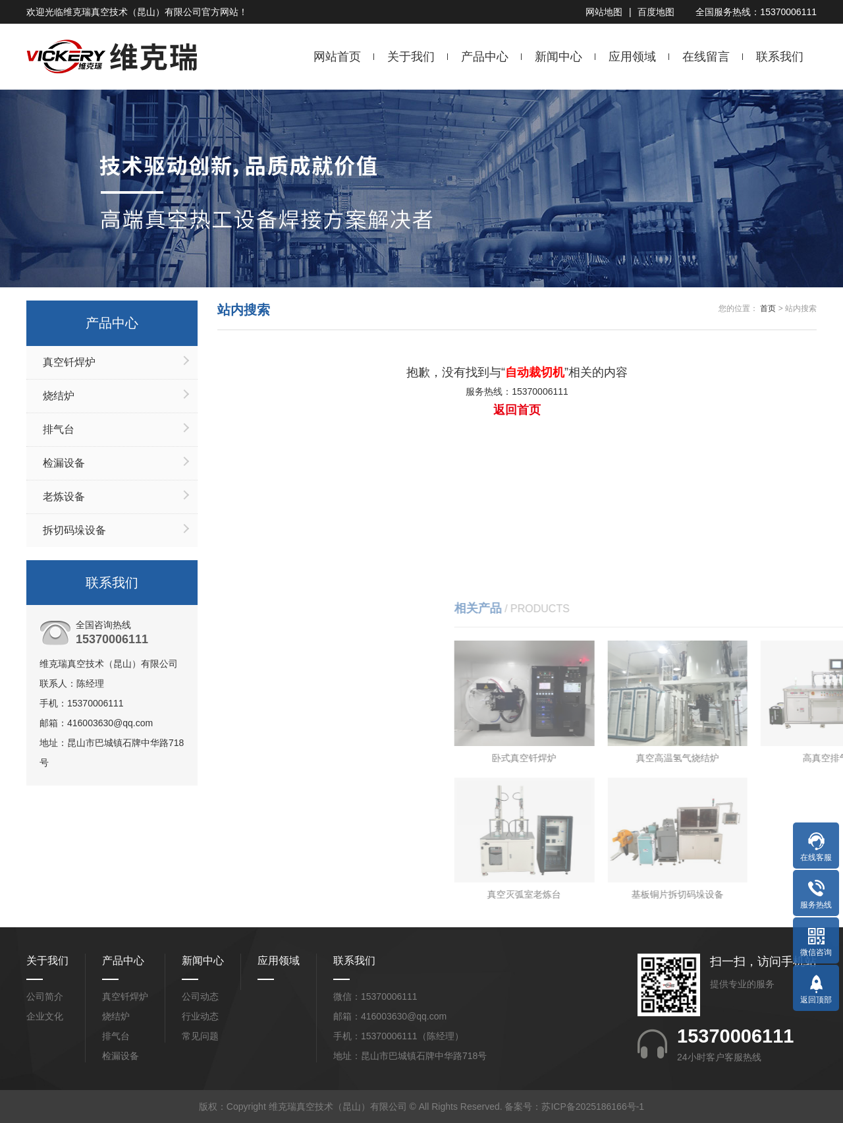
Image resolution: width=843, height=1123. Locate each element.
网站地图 (603, 12)
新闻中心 (558, 56)
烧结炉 (58, 395)
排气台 (58, 429)
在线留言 (706, 56)
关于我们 (411, 56)
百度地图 (656, 12)
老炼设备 (64, 496)
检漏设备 (64, 463)
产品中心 (484, 56)
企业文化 (44, 1016)
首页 (768, 308)
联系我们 (779, 56)
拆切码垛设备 (74, 530)
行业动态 (200, 1016)
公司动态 (200, 996)
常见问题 (200, 1036)
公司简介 (44, 996)
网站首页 (337, 56)
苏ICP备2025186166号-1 (592, 1106)
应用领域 (632, 56)
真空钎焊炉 (69, 362)
